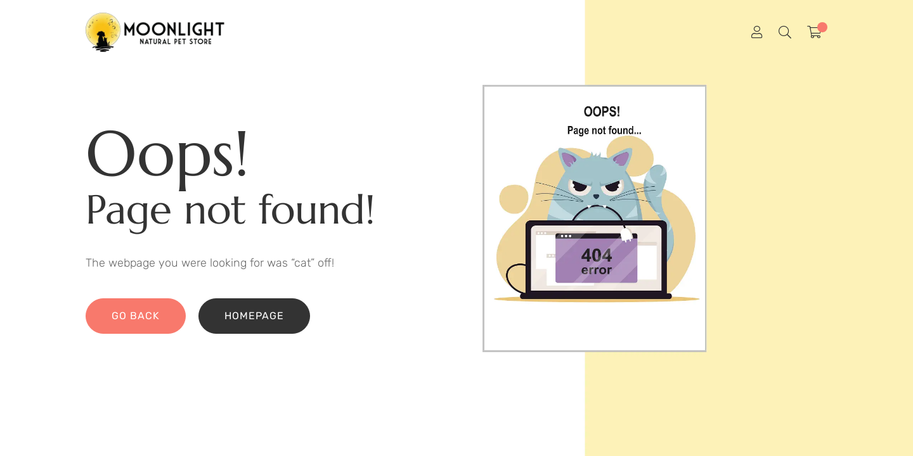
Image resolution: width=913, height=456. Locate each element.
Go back (136, 316)
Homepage (254, 316)
